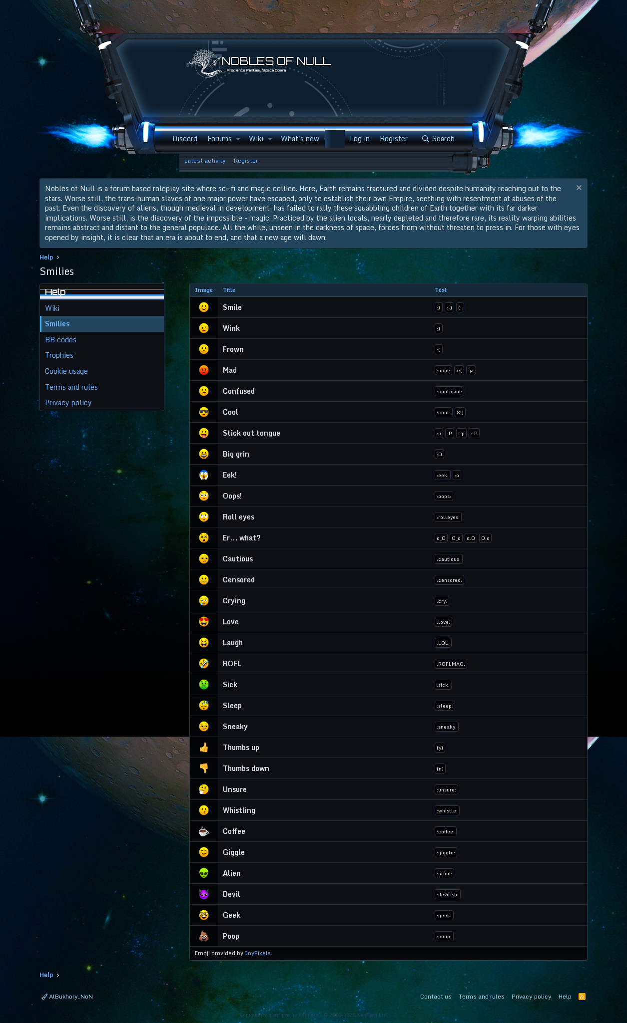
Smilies (57, 323)
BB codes (60, 339)
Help (565, 996)
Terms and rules (71, 387)
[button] (238, 139)
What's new (300, 138)
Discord (184, 138)
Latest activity (205, 160)
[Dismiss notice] (578, 189)
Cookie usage (66, 371)
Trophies (59, 355)
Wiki (256, 138)
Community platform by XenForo (313, 1015)
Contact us (436, 996)
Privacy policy (68, 402)
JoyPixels (258, 953)
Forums (219, 138)
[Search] (438, 139)
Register (246, 160)
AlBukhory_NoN (67, 996)
